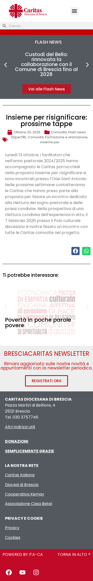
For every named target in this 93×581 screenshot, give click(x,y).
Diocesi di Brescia (21, 485)
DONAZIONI (16, 441)
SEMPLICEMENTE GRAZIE (29, 451)
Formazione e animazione (66, 137)
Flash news (77, 132)
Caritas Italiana (19, 475)
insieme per (50, 142)
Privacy (12, 528)
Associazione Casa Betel (28, 504)
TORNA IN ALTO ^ (74, 554)
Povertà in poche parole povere (38, 322)
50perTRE (18, 137)
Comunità (59, 132)
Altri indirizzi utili (20, 427)
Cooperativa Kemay (24, 494)
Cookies (12, 537)
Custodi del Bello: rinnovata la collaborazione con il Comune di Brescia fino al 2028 (46, 64)
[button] (74, 11)
